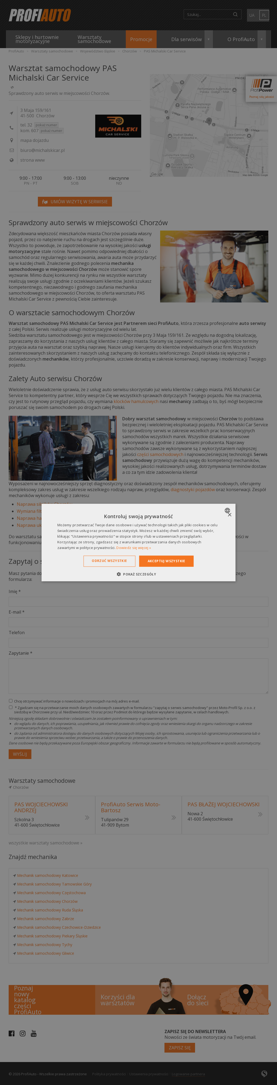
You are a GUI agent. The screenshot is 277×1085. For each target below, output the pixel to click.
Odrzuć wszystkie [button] (109, 560)
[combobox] (228, 510)
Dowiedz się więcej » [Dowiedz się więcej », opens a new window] (133, 547)
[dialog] (139, 542)
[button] (138, 574)
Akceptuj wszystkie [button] (166, 561)
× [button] (229, 515)
